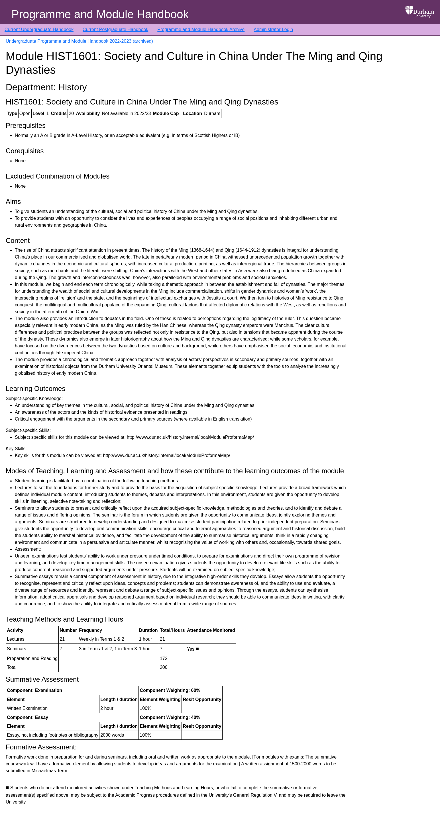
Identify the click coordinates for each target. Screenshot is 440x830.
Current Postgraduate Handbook (115, 29)
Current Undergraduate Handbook (39, 29)
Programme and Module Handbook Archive (201, 29)
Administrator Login (273, 29)
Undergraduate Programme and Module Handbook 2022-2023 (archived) (79, 41)
